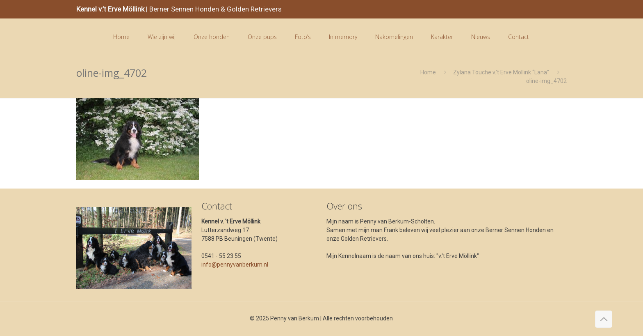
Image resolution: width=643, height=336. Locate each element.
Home (428, 72)
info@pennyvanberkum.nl (234, 264)
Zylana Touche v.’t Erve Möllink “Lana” (501, 72)
